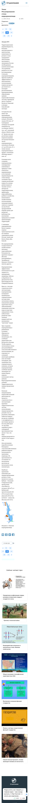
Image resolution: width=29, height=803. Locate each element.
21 (8, 36)
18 (7, 32)
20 (4, 36)
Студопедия (10, 3)
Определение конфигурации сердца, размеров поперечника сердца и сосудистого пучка (13, 597)
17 (3, 32)
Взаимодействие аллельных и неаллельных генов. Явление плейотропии (12, 647)
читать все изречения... (12, 796)
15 (6, 29)
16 (10, 29)
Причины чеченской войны (12, 620)
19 (11, 32)
